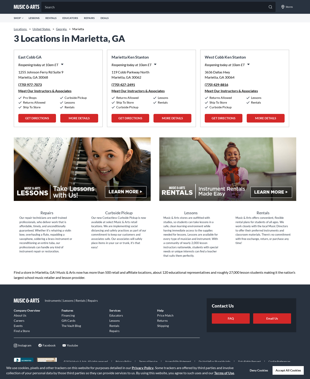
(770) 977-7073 (30, 84)
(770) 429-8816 (216, 84)
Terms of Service (148, 361)
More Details (79, 118)
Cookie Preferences (279, 361)
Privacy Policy (143, 368)
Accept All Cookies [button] (288, 370)
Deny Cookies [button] (259, 370)
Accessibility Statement (178, 361)
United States (42, 29)
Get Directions (37, 118)
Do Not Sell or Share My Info (214, 361)
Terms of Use (224, 373)
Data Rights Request (249, 361)
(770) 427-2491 (123, 84)
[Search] (158, 7)
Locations (20, 29)
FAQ (231, 318)
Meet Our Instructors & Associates (44, 91)
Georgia (61, 29)
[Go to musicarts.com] (27, 7)
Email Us (272, 318)
